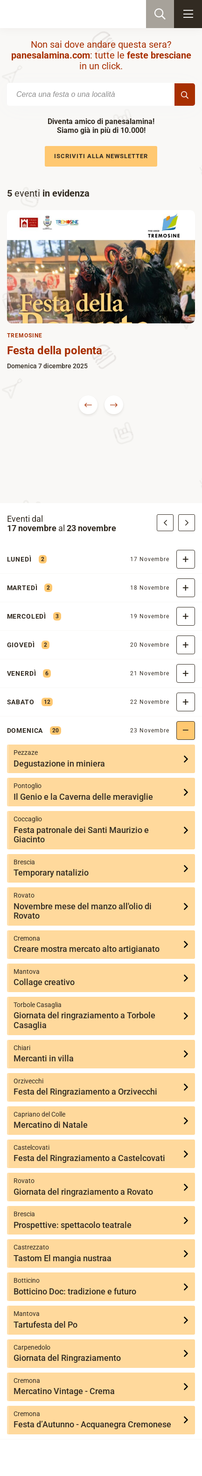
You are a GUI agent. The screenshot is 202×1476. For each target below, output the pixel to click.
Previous (88, 404)
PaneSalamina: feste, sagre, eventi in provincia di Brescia (54, 14)
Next (113, 404)
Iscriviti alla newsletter (101, 156)
